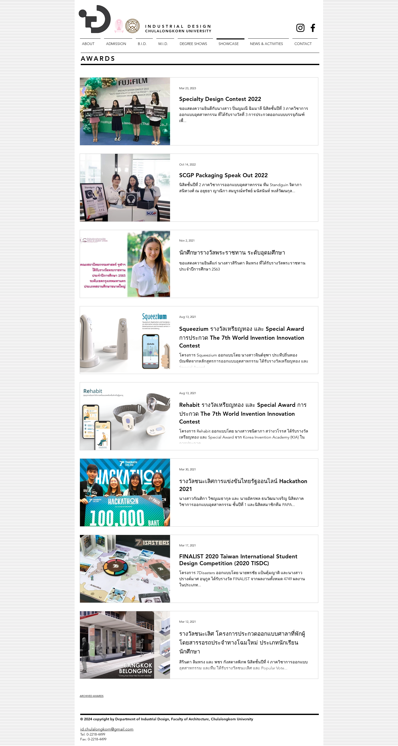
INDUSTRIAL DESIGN (178, 26)
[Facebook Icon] (312, 27)
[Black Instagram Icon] (300, 27)
